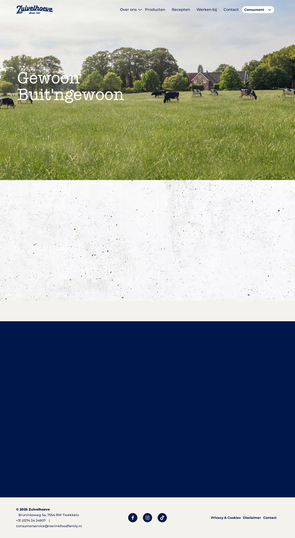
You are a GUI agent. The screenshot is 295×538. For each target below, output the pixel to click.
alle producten (121, 331)
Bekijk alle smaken (58, 309)
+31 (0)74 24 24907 (31, 520)
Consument (254, 10)
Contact (270, 518)
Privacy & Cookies (226, 518)
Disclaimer (252, 518)
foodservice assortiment (177, 331)
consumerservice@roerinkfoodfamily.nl (49, 526)
